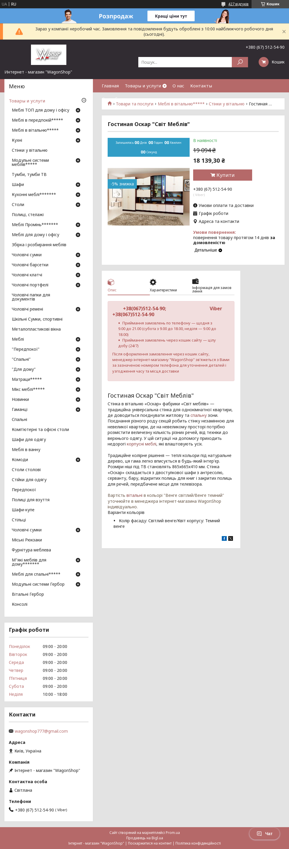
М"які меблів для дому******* (29, 562)
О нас (178, 86)
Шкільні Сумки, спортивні (37, 319)
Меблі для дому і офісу (35, 235)
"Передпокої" (26, 349)
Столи (18, 205)
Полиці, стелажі (28, 215)
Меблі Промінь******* (35, 225)
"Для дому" (24, 369)
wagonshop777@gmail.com (41, 731)
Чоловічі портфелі (30, 285)
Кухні (17, 140)
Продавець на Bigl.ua (144, 837)
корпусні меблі (141, 444)
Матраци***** (27, 379)
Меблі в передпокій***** (37, 120)
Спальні (19, 419)
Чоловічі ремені (27, 309)
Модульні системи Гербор (38, 584)
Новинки (20, 399)
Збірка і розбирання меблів (39, 245)
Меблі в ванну (26, 450)
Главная (110, 86)
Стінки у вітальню (29, 150)
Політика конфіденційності (198, 843)
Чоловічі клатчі (27, 275)
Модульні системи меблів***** (30, 162)
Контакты (201, 86)
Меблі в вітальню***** (35, 130)
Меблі (18, 339)
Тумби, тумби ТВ (29, 174)
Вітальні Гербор (28, 594)
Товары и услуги (143, 86)
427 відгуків (238, 3)
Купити (225, 175)
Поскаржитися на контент (150, 843)
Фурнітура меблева (31, 550)
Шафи (18, 184)
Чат (264, 833)
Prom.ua (173, 832)
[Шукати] (240, 62)
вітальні (134, 495)
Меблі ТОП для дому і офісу (40, 110)
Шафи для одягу (29, 439)
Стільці (19, 520)
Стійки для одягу (29, 480)
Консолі (19, 604)
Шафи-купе (23, 510)
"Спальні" (21, 359)
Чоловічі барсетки (30, 265)
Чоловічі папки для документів (31, 297)
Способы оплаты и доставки (133, 99)
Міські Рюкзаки (27, 540)
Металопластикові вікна (36, 329)
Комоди (20, 460)
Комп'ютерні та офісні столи (40, 429)
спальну (199, 415)
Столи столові (26, 470)
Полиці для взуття (31, 500)
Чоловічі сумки (27, 255)
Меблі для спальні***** (36, 574)
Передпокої (24, 490)
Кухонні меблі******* (34, 194)
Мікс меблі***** (28, 389)
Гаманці (19, 409)
